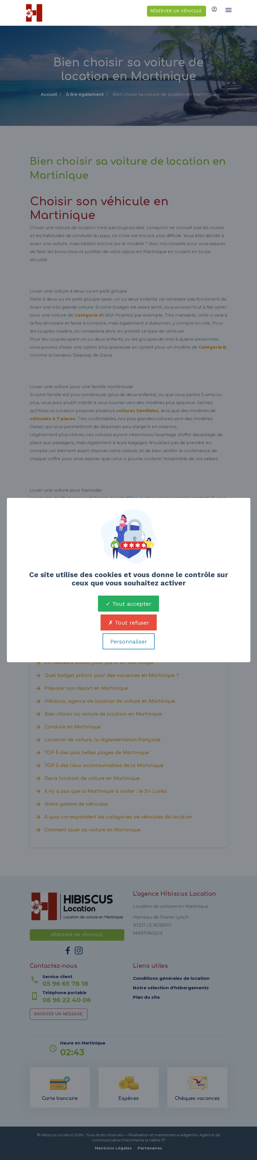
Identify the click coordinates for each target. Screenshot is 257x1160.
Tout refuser (128, 622)
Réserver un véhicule (176, 11)
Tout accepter (128, 603)
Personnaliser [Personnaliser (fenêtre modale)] (128, 641)
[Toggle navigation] (225, 10)
